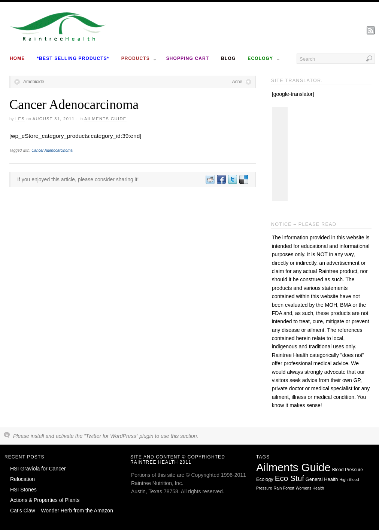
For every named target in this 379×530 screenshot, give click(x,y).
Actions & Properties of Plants (44, 500)
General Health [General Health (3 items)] (322, 479)
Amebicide (33, 81)
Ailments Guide (105, 118)
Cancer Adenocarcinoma (52, 150)
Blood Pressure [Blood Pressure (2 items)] (347, 469)
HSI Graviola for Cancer (38, 469)
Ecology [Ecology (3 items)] (264, 479)
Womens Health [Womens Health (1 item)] (310, 488)
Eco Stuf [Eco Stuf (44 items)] (289, 478)
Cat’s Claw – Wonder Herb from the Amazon (61, 511)
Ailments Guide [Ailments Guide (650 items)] (293, 467)
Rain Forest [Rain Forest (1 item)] (284, 488)
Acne (237, 81)
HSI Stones (23, 490)
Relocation (22, 479)
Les (20, 118)
